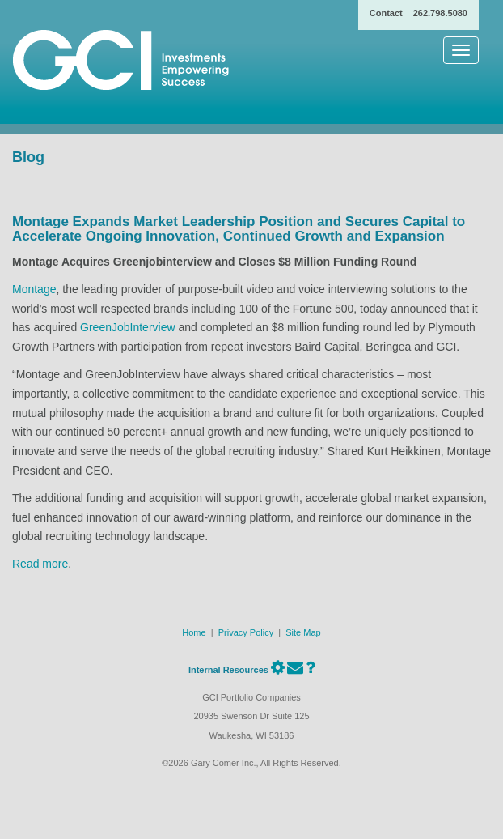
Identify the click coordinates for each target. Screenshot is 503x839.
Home (193, 632)
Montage (34, 289)
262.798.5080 (440, 13)
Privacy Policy (245, 632)
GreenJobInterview (127, 327)
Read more (40, 563)
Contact (386, 13)
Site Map (302, 632)
